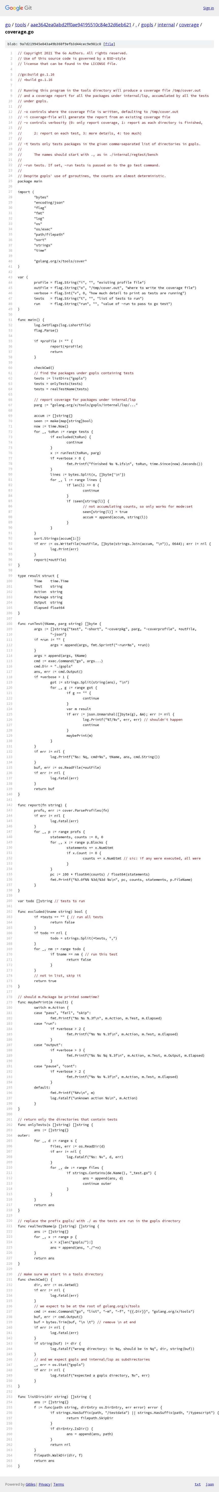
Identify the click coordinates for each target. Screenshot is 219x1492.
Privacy (44, 1484)
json (210, 1484)
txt (198, 1484)
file (109, 44)
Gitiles (31, 1484)
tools (20, 25)
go (8, 25)
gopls (147, 25)
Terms (58, 1484)
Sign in (208, 8)
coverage (189, 25)
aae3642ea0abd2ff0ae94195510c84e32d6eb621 (80, 25)
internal (166, 25)
